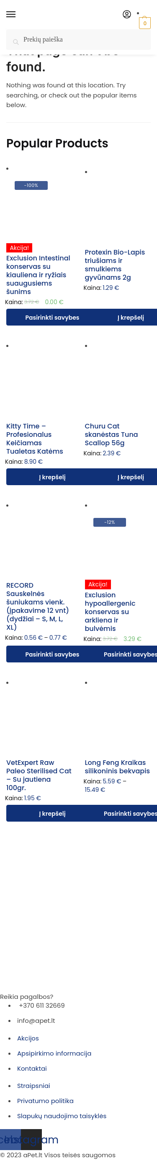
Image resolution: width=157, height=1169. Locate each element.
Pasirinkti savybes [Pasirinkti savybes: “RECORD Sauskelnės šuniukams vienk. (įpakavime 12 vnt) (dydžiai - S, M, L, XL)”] (53, 654)
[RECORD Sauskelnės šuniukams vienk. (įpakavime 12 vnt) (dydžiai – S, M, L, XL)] (39, 543)
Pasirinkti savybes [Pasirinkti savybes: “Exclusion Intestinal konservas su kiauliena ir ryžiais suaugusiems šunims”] (53, 317)
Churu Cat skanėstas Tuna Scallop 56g (111, 434)
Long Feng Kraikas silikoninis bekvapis (117, 767)
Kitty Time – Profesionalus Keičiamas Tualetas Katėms (34, 438)
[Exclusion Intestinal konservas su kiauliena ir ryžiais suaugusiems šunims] (39, 206)
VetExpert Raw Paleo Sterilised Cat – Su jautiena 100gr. (39, 775)
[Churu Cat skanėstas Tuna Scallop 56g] (118, 383)
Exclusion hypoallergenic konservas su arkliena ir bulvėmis (110, 611)
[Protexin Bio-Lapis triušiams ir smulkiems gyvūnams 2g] (118, 209)
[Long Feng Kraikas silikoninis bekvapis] (118, 720)
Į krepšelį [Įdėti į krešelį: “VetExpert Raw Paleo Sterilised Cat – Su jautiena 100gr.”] (52, 813)
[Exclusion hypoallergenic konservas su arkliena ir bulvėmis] (118, 543)
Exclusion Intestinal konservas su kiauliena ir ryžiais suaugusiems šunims (38, 275)
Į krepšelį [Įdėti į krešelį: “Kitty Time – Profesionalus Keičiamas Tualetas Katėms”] (52, 477)
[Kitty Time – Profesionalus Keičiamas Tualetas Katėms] (39, 383)
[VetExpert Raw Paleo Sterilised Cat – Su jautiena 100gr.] (39, 720)
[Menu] (18, 14)
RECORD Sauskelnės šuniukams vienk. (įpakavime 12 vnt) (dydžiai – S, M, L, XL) (37, 606)
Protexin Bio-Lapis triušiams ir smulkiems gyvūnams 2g (115, 264)
